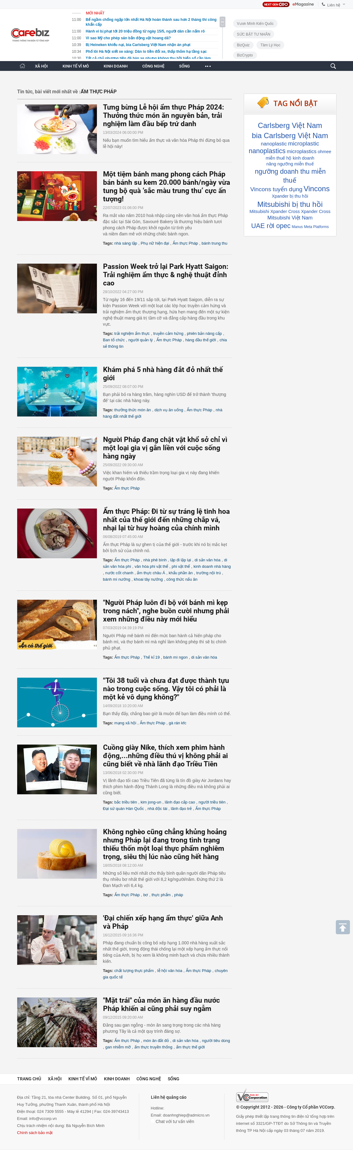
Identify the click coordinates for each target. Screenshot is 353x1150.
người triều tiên (212, 802)
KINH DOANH (116, 66)
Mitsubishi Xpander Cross (275, 211)
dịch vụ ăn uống (169, 410)
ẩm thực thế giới (190, 1047)
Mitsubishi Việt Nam (290, 218)
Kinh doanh (117, 1078)
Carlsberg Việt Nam (290, 125)
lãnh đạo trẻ (181, 808)
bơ (145, 895)
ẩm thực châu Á (151, 573)
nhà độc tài (157, 808)
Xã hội (55, 1078)
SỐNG (184, 66)
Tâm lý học (270, 45)
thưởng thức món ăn (132, 410)
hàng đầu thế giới (200, 340)
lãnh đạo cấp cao (180, 802)
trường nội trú (208, 573)
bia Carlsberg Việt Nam (290, 135)
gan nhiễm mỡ (118, 1047)
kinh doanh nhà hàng (212, 566)
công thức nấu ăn (181, 579)
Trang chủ (29, 1078)
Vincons (317, 188)
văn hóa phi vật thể (151, 566)
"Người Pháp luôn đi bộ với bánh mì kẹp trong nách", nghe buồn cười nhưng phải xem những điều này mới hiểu (166, 610)
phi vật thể (181, 566)
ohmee (324, 151)
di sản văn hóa (207, 560)
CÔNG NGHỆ (153, 66)
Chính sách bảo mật (35, 1132)
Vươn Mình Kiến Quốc (255, 23)
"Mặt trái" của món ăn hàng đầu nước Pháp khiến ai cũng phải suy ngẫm (161, 1004)
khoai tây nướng (148, 579)
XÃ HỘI (41, 66)
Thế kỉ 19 (151, 657)
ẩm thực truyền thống (153, 1047)
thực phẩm (161, 895)
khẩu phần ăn (181, 573)
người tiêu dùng (216, 1040)
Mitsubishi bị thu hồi (290, 204)
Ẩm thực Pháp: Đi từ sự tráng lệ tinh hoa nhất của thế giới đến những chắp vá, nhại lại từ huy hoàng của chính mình (166, 519)
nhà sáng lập (125, 243)
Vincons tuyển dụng (276, 189)
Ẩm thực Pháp (185, 243)
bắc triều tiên (125, 802)
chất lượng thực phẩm (134, 970)
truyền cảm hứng (168, 333)
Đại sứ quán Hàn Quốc (123, 808)
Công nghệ (148, 1078)
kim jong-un (150, 802)
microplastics (302, 151)
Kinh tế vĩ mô (82, 1078)
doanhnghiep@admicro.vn (186, 1115)
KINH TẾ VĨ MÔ (76, 66)
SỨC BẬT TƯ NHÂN (254, 34)
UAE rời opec (270, 226)
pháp (178, 895)
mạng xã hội (125, 723)
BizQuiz (243, 45)
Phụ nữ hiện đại (155, 243)
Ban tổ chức (114, 340)
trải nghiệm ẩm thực (132, 333)
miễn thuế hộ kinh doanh (290, 158)
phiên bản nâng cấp (204, 333)
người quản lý (140, 340)
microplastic (303, 143)
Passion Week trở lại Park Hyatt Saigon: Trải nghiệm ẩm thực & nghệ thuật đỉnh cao (165, 274)
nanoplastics (267, 151)
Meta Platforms (316, 227)
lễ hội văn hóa (169, 970)
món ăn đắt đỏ (156, 1040)
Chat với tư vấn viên (172, 1121)
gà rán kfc (177, 723)
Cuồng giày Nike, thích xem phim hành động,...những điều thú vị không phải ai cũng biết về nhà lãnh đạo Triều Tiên (165, 755)
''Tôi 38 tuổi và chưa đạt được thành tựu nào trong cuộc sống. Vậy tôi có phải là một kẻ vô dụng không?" (166, 688)
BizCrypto (245, 55)
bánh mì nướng (116, 579)
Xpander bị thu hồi (290, 196)
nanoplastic (274, 144)
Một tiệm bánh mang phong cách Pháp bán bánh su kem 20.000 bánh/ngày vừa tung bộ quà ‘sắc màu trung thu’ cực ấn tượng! (166, 186)
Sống (173, 1078)
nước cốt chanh (119, 573)
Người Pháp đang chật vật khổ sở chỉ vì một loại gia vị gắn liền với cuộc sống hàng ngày (165, 448)
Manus (297, 227)
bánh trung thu (214, 243)
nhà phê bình (155, 560)
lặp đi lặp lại (180, 560)
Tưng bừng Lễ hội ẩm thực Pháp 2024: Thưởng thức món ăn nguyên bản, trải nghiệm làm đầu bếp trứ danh (163, 115)
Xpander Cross (315, 211)
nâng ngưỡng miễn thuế (289, 163)
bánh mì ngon (175, 657)
